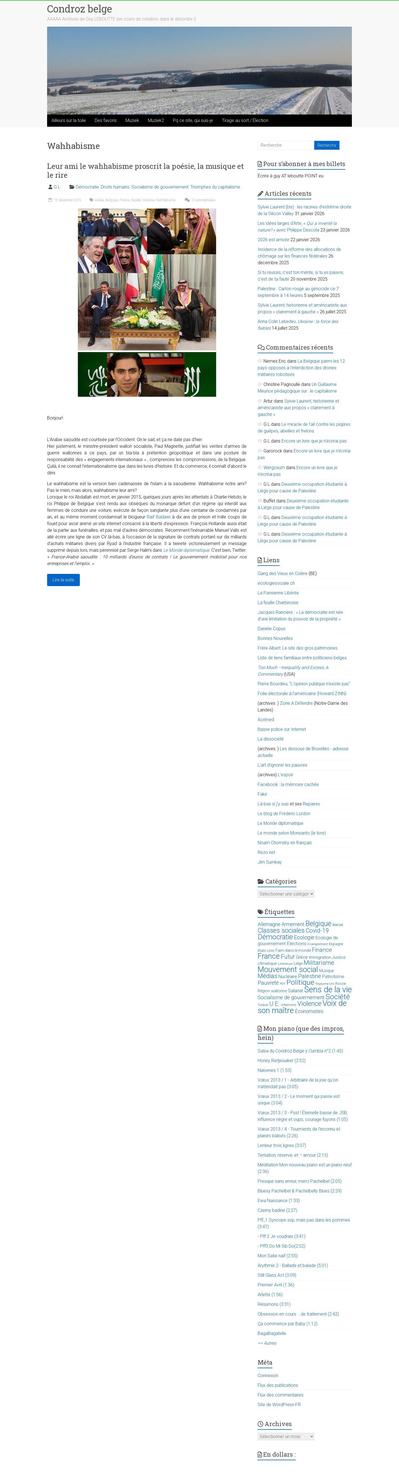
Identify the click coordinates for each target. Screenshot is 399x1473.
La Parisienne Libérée (278, 593)
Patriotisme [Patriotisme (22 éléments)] (333, 976)
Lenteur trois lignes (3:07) (282, 1145)
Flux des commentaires (280, 1395)
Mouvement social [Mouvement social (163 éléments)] (288, 969)
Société (136, 200)
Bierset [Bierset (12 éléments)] (337, 925)
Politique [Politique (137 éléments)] (300, 982)
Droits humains (115, 187)
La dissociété (271, 739)
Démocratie (87, 187)
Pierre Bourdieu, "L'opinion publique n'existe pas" (304, 683)
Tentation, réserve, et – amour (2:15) (293, 1155)
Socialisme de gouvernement (159, 187)
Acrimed (266, 719)
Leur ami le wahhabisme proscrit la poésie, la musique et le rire (145, 170)
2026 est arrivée (273, 239)
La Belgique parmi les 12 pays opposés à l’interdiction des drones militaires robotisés (301, 367)
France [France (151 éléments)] (269, 956)
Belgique (112, 200)
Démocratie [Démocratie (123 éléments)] (275, 937)
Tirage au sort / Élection (245, 120)
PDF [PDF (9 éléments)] (282, 984)
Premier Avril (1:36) (276, 1285)
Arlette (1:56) (270, 1294)
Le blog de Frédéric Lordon (284, 813)
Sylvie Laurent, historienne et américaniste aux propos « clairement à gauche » (298, 407)
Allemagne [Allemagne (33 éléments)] (269, 924)
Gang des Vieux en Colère (283, 573)
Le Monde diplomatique (186, 550)
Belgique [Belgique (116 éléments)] (318, 923)
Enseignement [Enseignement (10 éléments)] (318, 944)
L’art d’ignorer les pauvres (282, 765)
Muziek (132, 120)
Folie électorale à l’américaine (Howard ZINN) (302, 693)
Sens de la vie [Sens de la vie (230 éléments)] (328, 989)
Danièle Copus (271, 628)
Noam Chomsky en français (285, 842)
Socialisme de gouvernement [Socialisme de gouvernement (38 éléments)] (291, 997)
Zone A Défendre (297, 703)
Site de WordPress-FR (279, 1404)
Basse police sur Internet (282, 729)
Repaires (311, 804)
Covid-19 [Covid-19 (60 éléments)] (317, 930)
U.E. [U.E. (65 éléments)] (274, 1003)
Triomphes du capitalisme (215, 187)
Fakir (262, 794)
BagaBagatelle (272, 1333)
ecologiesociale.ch (276, 583)
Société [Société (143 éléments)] (338, 996)
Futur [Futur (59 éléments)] (288, 956)
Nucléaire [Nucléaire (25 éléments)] (287, 976)
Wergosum (274, 467)
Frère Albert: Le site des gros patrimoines (297, 648)
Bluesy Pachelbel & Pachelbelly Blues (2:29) (300, 1191)
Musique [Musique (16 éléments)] (326, 970)
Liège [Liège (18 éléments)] (298, 963)
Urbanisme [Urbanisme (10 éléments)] (288, 1005)
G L (57, 187)
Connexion (268, 1375)
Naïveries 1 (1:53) (274, 1070)
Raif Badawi (158, 517)
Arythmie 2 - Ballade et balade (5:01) (293, 1265)
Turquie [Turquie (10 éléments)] (263, 1005)
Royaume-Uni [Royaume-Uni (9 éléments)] (325, 984)
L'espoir (285, 774)
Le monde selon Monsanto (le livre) (292, 833)
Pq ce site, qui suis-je (193, 120)
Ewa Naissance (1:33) (279, 1200)
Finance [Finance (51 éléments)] (322, 950)
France (124, 200)
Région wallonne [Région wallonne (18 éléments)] (272, 991)
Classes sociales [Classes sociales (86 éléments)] (281, 930)
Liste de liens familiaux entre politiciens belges (302, 657)
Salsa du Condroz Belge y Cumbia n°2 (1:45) (300, 1051)
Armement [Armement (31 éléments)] (293, 924)
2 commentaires (199, 200)
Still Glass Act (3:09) (277, 1275)
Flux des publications (278, 1385)
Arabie (99, 200)
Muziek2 (156, 120)
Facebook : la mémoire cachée (288, 784)
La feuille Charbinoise (278, 602)
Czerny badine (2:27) (277, 1210)
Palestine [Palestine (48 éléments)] (309, 976)
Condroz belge (79, 8)
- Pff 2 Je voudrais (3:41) (281, 1236)
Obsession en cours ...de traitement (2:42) (298, 1314)
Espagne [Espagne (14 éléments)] (336, 944)
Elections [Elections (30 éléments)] (296, 943)
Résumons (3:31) (274, 1304)
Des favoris (106, 120)
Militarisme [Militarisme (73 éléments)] (319, 962)
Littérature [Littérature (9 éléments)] (285, 964)
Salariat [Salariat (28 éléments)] (295, 990)
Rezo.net (266, 852)
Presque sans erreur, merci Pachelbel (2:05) (300, 1181)
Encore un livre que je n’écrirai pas (314, 441)
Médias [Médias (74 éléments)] (267, 976)
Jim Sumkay (270, 862)
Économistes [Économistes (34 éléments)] (309, 1011)
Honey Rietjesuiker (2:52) (282, 1060)
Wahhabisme (165, 200)
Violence (148, 200)
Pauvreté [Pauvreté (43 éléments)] (268, 983)
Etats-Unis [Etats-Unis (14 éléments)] (266, 950)
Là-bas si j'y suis (273, 804)
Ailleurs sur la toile (69, 120)
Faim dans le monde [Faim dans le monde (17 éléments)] (293, 950)
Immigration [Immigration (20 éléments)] (320, 957)
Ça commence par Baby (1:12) (288, 1323)
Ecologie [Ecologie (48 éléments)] (304, 937)
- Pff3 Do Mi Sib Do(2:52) (281, 1246)
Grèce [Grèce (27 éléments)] (302, 957)
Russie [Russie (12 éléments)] (340, 984)
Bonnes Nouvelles (275, 638)
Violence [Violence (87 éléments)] (309, 1004)
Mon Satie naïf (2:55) (278, 1255)
